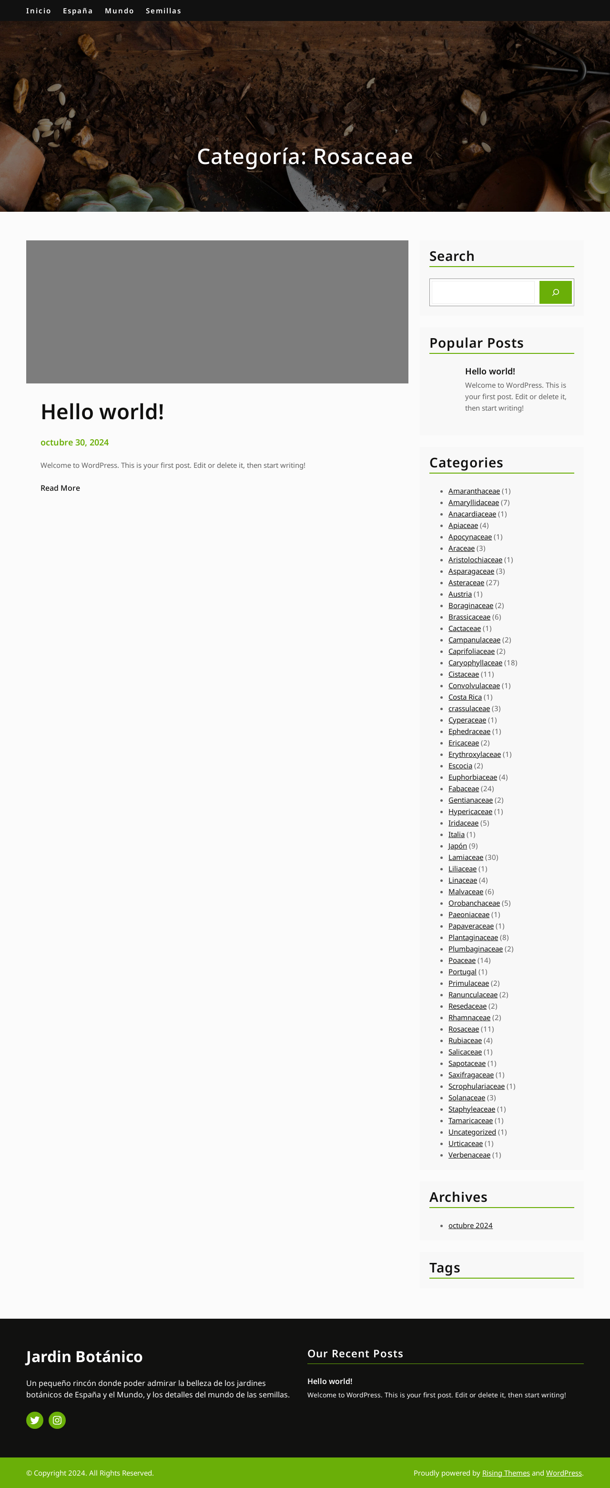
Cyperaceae (467, 719)
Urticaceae (465, 1143)
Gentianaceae (470, 800)
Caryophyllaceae (475, 662)
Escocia (460, 765)
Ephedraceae (469, 731)
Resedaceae (467, 1006)
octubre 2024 (470, 1225)
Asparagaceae (471, 571)
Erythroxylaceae (474, 754)
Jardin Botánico (84, 1356)
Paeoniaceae (468, 914)
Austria (460, 594)
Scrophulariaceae (476, 1086)
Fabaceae (463, 788)
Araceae (461, 548)
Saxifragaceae (471, 1074)
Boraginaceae (470, 605)
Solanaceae (466, 1097)
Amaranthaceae (474, 491)
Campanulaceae (474, 639)
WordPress (564, 1473)
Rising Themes (506, 1473)
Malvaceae (465, 891)
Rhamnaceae (469, 1017)
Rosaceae (463, 1028)
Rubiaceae (465, 1040)
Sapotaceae (467, 1063)
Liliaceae (462, 868)
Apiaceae (463, 525)
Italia (456, 834)
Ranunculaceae (473, 994)
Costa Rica (465, 697)
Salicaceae (465, 1051)
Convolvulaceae (474, 685)
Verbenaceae (469, 1154)
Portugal (462, 971)
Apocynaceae (470, 536)
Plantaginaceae (473, 937)
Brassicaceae (469, 616)
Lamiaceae (465, 857)
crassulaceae (469, 708)
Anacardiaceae (472, 513)
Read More (60, 488)
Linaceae (462, 880)
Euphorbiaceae (472, 777)
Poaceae (462, 960)
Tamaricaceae (470, 1120)
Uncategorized (472, 1132)
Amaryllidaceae (473, 502)
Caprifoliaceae (471, 651)
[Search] (555, 292)
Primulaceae (468, 983)
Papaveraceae (471, 925)
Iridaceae (463, 822)
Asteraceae (466, 582)
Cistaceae (463, 674)
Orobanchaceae (474, 903)
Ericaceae (463, 742)
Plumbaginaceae (475, 948)
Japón (457, 845)
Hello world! (490, 371)
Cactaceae (464, 628)
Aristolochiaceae (475, 559)
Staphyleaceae (471, 1109)
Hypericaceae (470, 811)
